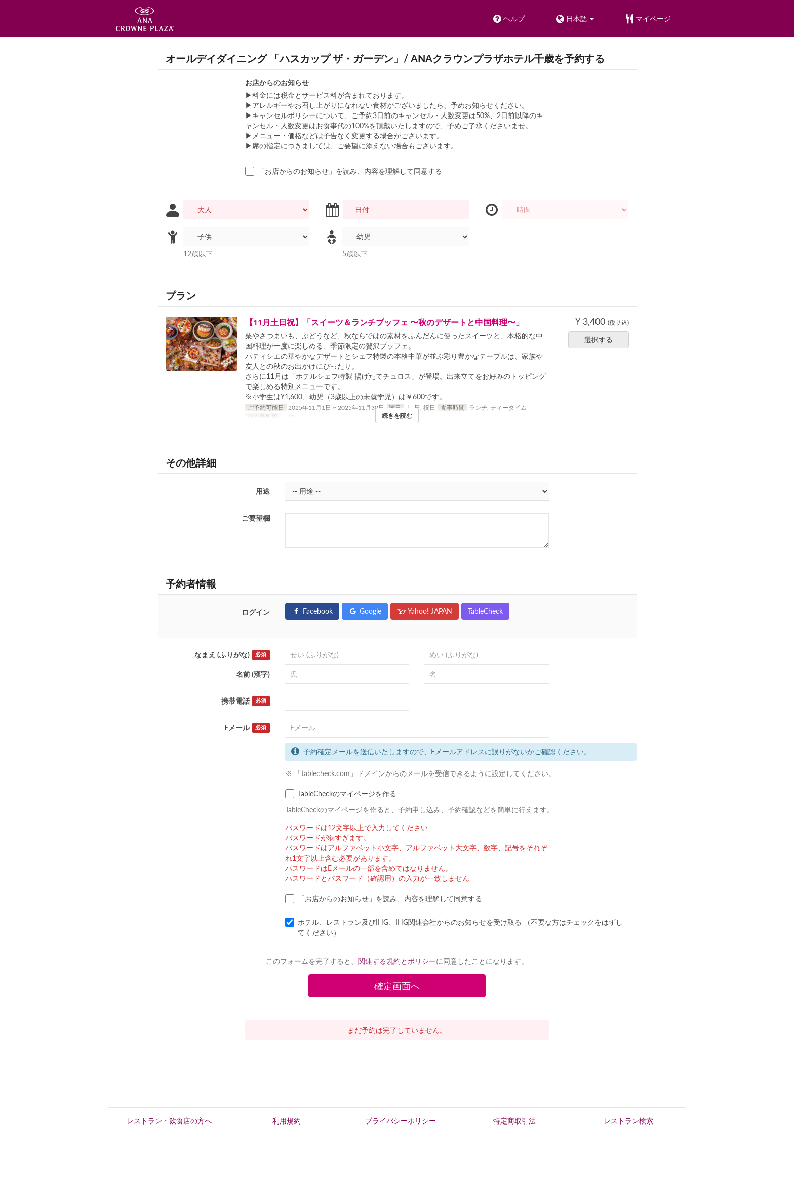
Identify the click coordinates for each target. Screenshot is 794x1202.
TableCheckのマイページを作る (340, 793)
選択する (601, 339)
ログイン (256, 612)
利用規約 (286, 1120)
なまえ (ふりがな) (232, 655)
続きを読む (397, 415)
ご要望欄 (256, 518)
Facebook (312, 611)
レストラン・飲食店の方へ (169, 1120)
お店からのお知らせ (277, 82)
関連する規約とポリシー (397, 961)
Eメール (247, 728)
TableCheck (485, 611)
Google (364, 611)
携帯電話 (245, 701)
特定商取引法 (514, 1120)
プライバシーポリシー (400, 1120)
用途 (263, 491)
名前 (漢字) (253, 674)
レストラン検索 (628, 1120)
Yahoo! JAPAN (424, 611)
